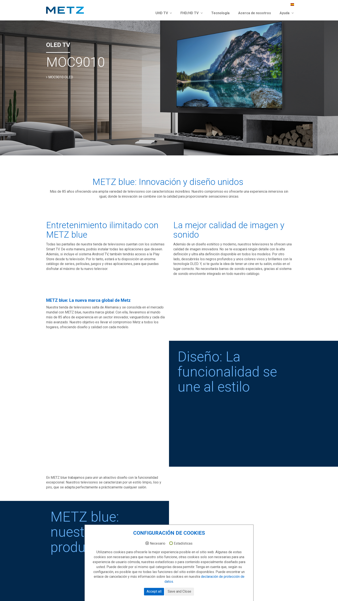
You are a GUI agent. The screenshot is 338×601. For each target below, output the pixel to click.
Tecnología (220, 13)
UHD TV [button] (163, 13)
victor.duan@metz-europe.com (79, 559)
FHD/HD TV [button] (191, 13)
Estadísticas (183, 543)
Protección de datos (275, 590)
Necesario (157, 543)
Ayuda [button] (287, 13)
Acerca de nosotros (254, 13)
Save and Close (179, 591)
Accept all (154, 591)
